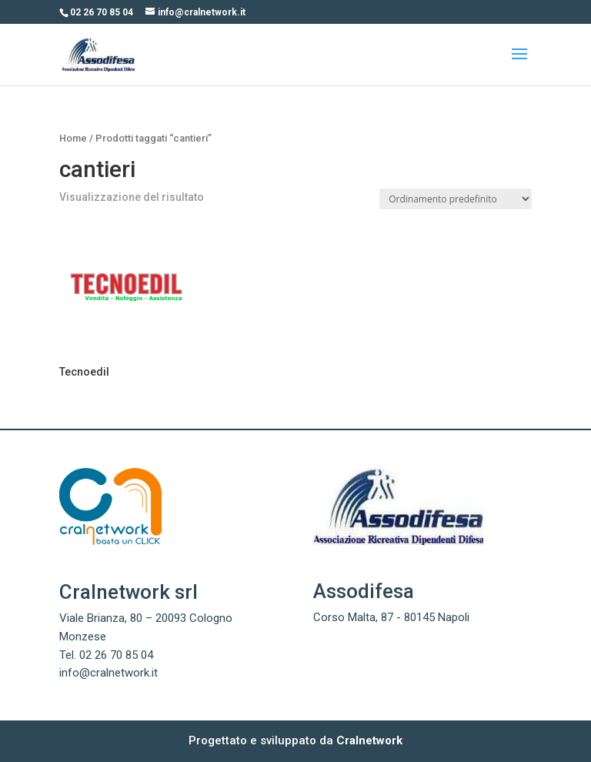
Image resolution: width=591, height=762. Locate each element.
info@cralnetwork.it (108, 673)
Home (73, 138)
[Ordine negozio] (455, 199)
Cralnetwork (369, 740)
